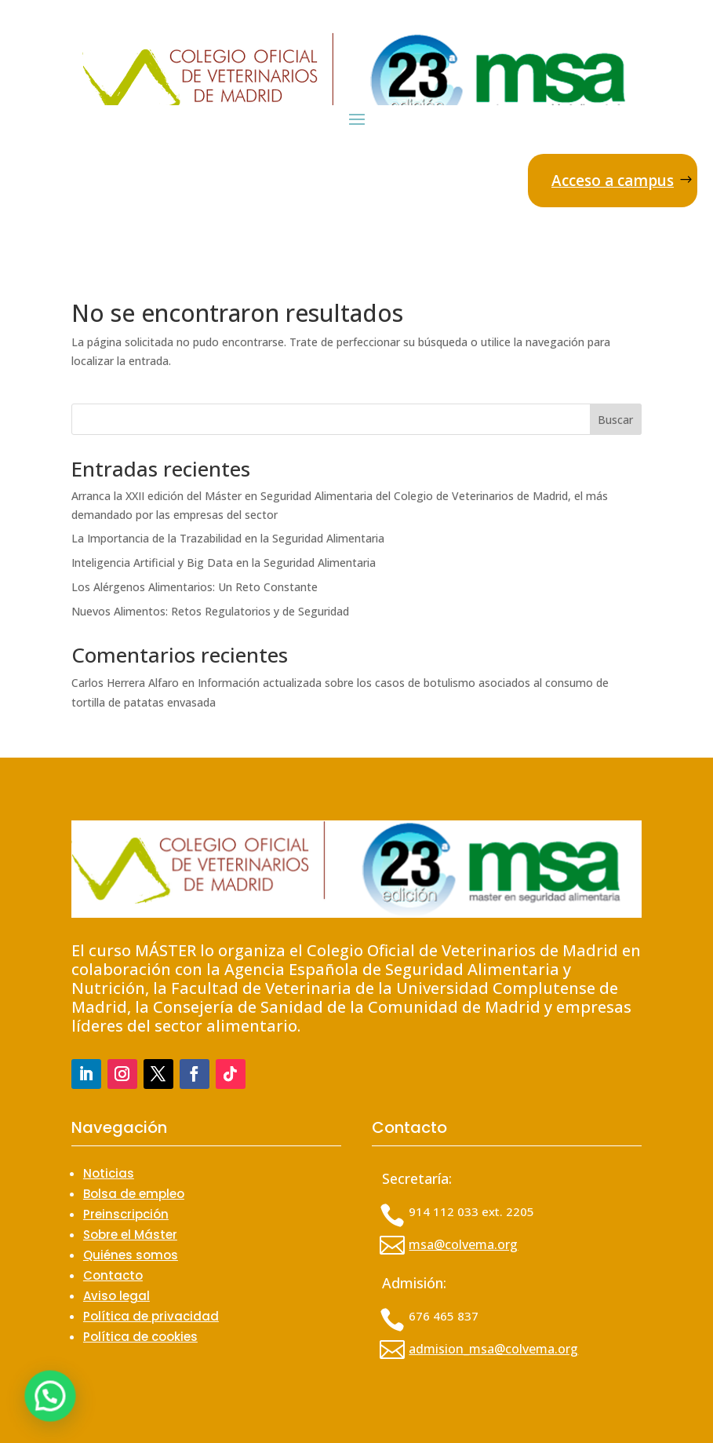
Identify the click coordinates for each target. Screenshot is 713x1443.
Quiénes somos (130, 1255)
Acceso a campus (612, 180)
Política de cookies (140, 1336)
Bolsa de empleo (133, 1193)
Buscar (615, 419)
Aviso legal (116, 1296)
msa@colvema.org (463, 1244)
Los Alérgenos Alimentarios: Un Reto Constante (194, 586)
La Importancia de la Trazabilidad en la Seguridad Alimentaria (227, 538)
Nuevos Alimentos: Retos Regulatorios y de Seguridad (210, 611)
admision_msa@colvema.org (493, 1348)
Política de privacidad (151, 1316)
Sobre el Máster (130, 1234)
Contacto (113, 1275)
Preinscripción (126, 1214)
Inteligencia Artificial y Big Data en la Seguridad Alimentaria (223, 562)
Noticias (108, 1173)
